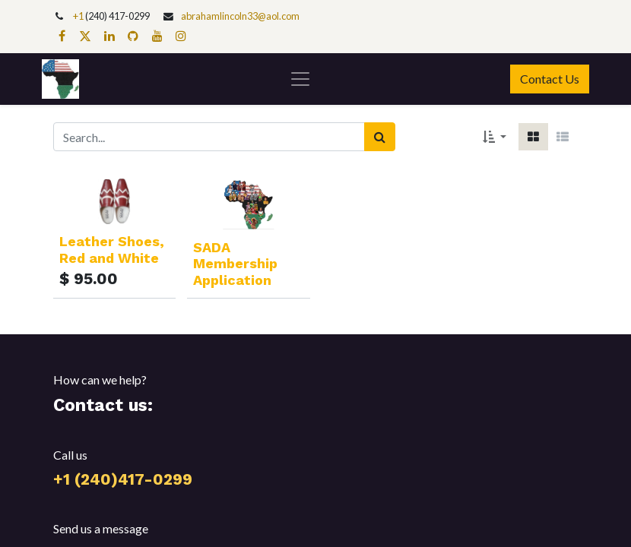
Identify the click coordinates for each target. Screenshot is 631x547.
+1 (79, 16)
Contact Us (549, 78)
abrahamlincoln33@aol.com (240, 16)
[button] (494, 136)
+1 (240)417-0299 (122, 479)
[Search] (379, 136)
